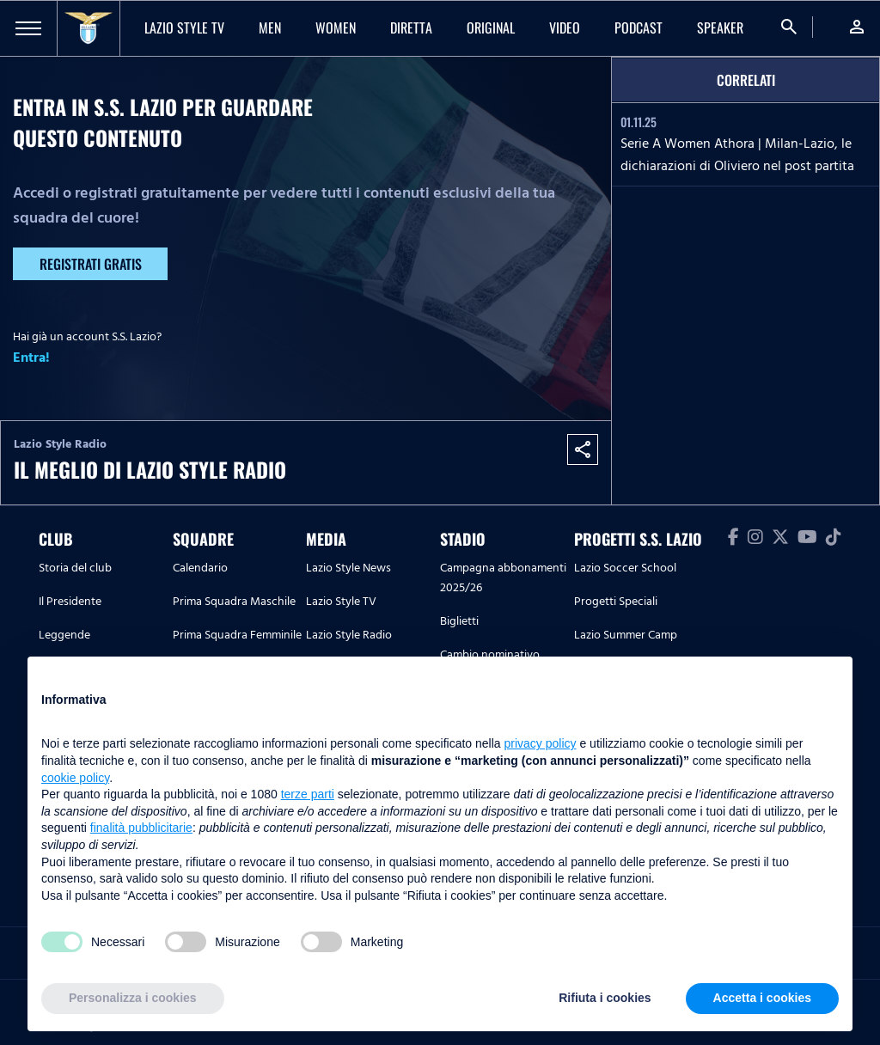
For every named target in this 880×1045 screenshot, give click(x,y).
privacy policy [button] (540, 743)
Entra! (31, 357)
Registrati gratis (91, 264)
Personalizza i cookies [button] (133, 998)
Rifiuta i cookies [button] (605, 998)
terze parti (307, 794)
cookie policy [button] (75, 778)
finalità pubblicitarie (141, 827)
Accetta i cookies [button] (762, 998)
